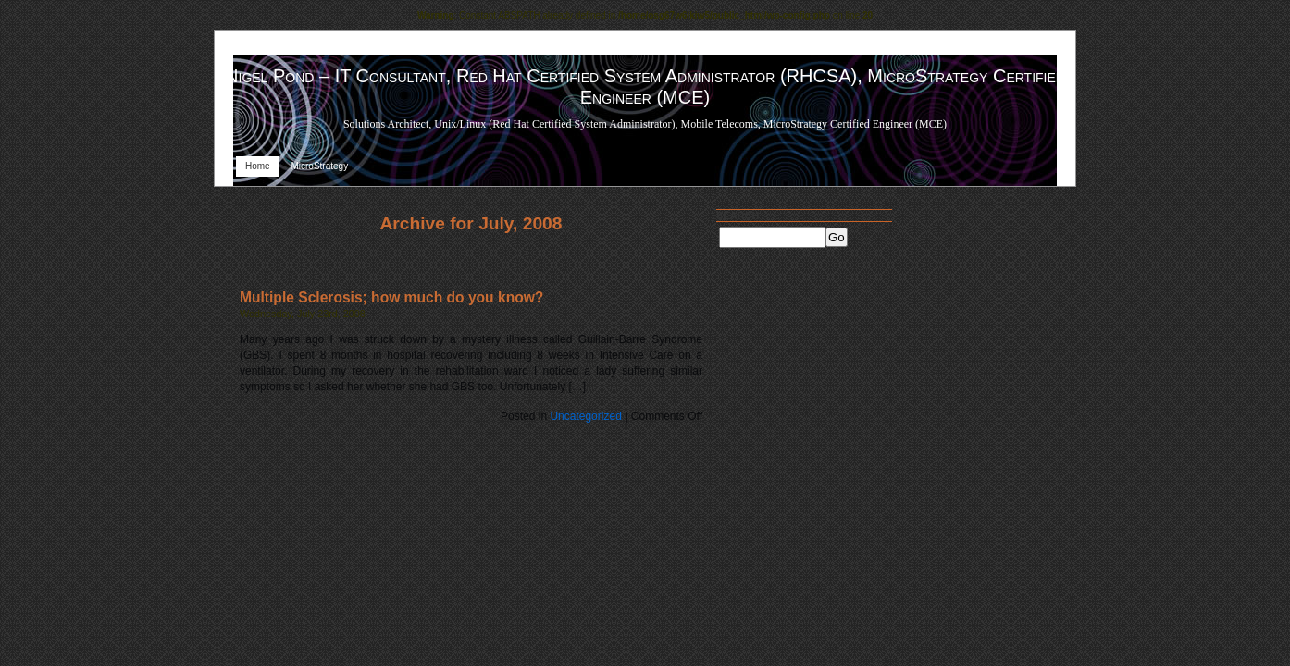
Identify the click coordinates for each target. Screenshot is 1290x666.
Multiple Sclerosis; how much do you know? (391, 297)
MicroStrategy (319, 166)
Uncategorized (585, 416)
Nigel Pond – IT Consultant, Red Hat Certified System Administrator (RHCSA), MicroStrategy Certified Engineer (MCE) (645, 86)
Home (257, 166)
